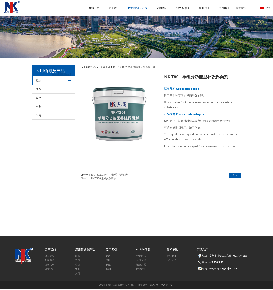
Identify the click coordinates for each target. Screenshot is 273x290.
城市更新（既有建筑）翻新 (51, 178)
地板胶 (42, 101)
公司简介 (49, 257)
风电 (38, 225)
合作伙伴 (141, 261)
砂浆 (41, 129)
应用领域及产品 (138, 8)
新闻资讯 (204, 8)
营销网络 (141, 257)
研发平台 (49, 270)
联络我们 (141, 270)
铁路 (38, 199)
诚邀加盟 (141, 265)
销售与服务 (183, 8)
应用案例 (161, 8)
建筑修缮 (40, 166)
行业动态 (172, 261)
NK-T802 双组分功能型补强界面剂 (109, 174)
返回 (234, 175)
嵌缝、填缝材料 (46, 123)
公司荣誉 (49, 265)
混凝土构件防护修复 (48, 184)
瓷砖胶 (42, 96)
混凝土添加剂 (45, 154)
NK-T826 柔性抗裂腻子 (103, 178)
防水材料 (43, 107)
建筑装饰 (40, 89)
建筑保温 (40, 160)
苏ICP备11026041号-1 (162, 286)
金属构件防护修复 (47, 189)
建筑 (38, 80)
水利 (38, 217)
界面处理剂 (44, 112)
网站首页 (94, 8)
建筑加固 (40, 141)
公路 (38, 208)
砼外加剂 (40, 147)
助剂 (41, 134)
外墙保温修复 (45, 173)
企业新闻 (172, 257)
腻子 (41, 118)
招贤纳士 (224, 8)
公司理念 (49, 261)
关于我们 (113, 8)
